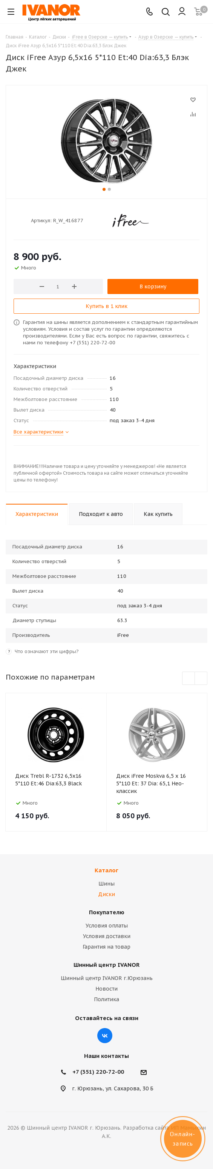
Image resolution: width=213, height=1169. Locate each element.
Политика (106, 999)
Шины (106, 883)
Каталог (106, 870)
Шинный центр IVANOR (106, 964)
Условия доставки (106, 936)
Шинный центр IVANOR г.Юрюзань (107, 978)
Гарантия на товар (106, 946)
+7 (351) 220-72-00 (98, 1071)
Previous (188, 678)
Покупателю (106, 912)
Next (201, 678)
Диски (106, 894)
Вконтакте (104, 1035)
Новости (106, 988)
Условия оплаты (107, 925)
